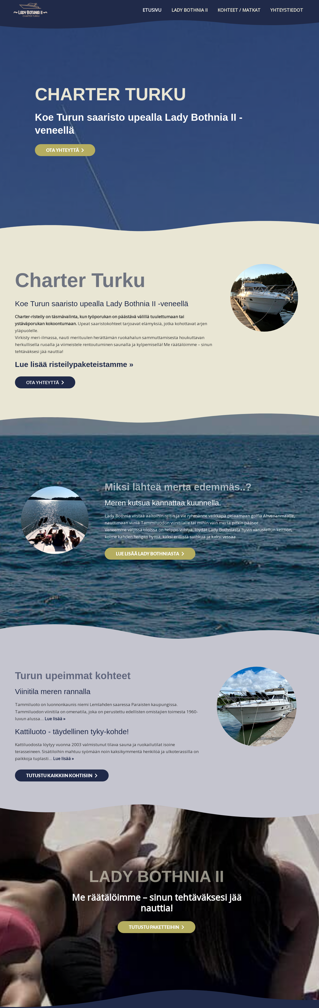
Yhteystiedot (286, 10)
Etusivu (152, 10)
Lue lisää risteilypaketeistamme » (74, 364)
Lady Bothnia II (189, 10)
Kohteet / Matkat (239, 10)
